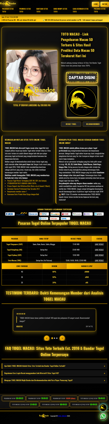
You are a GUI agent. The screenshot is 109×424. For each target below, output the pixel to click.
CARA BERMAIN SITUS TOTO (80, 10)
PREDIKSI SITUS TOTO (99, 10)
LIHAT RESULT (99, 244)
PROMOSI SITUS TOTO (25, 10)
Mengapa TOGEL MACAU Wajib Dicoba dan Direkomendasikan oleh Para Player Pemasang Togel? (38, 380)
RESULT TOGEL (71, 124)
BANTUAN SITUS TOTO (42, 10)
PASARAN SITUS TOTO (8, 10)
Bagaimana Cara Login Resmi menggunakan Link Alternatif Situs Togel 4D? (31, 373)
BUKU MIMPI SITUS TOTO (60, 10)
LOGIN (96, 4)
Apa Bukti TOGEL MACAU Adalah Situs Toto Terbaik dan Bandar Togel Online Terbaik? (34, 366)
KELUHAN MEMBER (93, 124)
